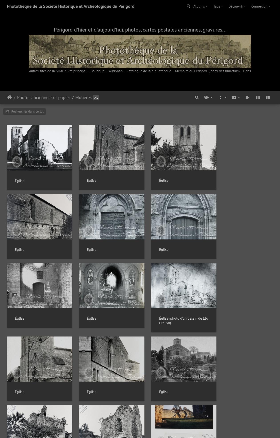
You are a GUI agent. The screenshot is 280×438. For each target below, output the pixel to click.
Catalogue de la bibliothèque (149, 71)
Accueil (9, 97)
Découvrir (235, 6)
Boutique (97, 71)
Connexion (259, 6)
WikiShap (115, 71)
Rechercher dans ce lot (25, 111)
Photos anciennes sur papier (43, 97)
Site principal (77, 71)
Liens (247, 71)
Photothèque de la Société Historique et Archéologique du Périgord (70, 6)
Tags (216, 6)
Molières (83, 97)
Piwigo (150, 428)
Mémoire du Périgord (191, 71)
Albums (199, 6)
